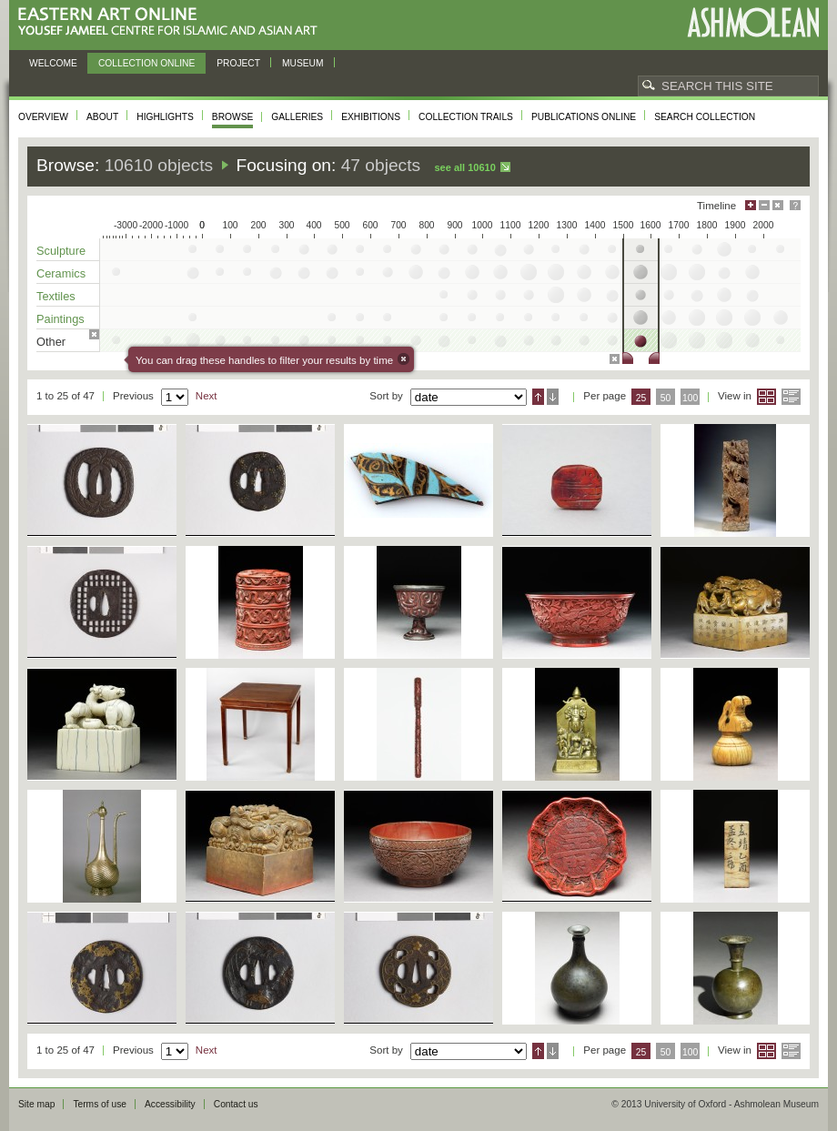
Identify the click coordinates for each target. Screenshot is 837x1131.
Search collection (704, 117)
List (791, 397)
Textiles (56, 296)
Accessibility (170, 1104)
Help (795, 205)
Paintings (60, 319)
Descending (553, 397)
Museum (303, 63)
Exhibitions (370, 117)
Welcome (53, 63)
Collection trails (465, 117)
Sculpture (61, 251)
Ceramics (61, 273)
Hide (777, 205)
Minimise (764, 205)
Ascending (538, 397)
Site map (36, 1104)
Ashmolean (753, 22)
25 (641, 398)
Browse (233, 117)
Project (238, 63)
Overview (43, 117)
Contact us (236, 1104)
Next (206, 395)
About (102, 117)
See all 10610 (464, 167)
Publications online (583, 117)
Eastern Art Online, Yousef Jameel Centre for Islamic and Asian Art (172, 22)
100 (690, 398)
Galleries (297, 117)
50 (666, 398)
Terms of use (99, 1104)
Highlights (165, 117)
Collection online (146, 63)
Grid (766, 397)
